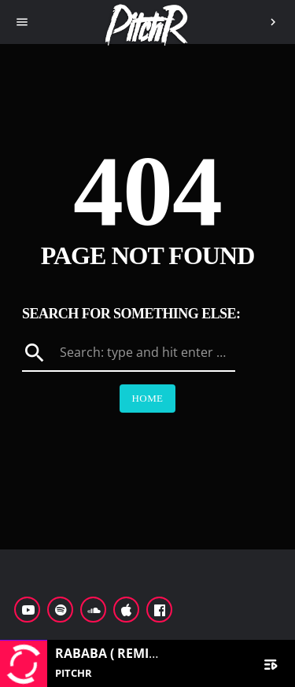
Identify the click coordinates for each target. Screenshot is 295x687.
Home (148, 398)
